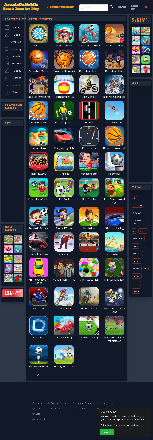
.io (134, 198)
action (143, 231)
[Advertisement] (13, 173)
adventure (138, 238)
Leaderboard (62, 7)
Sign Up (134, 8)
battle (136, 283)
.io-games (137, 205)
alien (135, 246)
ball (145, 268)
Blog (38, 413)
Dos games (81, 408)
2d (134, 231)
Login (122, 7)
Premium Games (84, 403)
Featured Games (59, 403)
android (137, 253)
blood (136, 291)
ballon (136, 276)
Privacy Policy (107, 403)
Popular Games (58, 408)
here (110, 425)
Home (39, 403)
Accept (107, 432)
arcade (136, 261)
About (39, 408)
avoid (136, 268)
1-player (137, 213)
